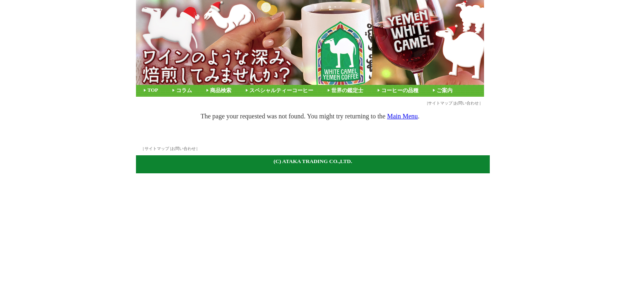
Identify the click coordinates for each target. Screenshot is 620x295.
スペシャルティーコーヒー (281, 90)
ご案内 (445, 90)
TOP (152, 90)
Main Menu (402, 116)
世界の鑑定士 (347, 90)
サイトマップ (440, 103)
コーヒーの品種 (400, 90)
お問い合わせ (466, 103)
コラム (184, 90)
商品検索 (220, 90)
